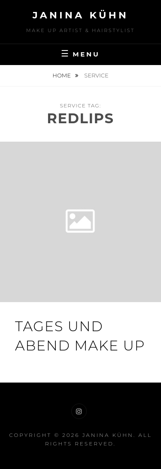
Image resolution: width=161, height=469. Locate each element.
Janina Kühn (81, 15)
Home (62, 75)
